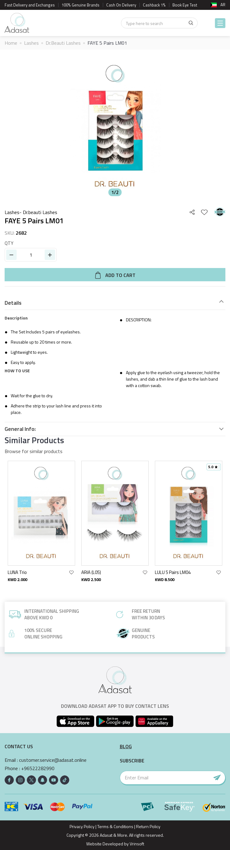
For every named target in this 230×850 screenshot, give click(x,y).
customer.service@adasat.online (53, 760)
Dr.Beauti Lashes (63, 43)
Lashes (31, 43)
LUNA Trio (17, 572)
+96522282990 (37, 768)
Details (13, 303)
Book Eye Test (184, 5)
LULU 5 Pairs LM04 (173, 572)
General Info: (20, 429)
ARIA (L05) (91, 572)
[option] (115, 126)
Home (11, 43)
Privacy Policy (82, 826)
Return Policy (148, 826)
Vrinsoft (136, 843)
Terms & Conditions (115, 826)
